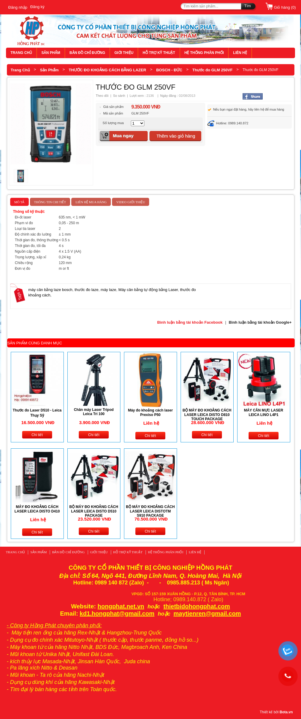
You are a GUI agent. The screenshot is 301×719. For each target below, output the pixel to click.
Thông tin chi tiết (50, 202)
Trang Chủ (20, 70)
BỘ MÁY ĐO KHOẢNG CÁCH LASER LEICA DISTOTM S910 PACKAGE (150, 511)
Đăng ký (37, 6)
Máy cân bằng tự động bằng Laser (148, 289)
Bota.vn (286, 712)
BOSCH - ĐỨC (169, 70)
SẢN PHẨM (50, 53)
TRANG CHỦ (21, 53)
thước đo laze (87, 289)
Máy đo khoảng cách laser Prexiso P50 (150, 412)
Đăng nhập (17, 7)
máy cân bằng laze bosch (50, 289)
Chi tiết (37, 435)
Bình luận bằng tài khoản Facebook (190, 322)
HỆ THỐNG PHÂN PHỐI (204, 53)
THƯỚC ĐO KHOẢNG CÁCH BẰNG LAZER (107, 70)
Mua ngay (123, 135)
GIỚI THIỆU (123, 53)
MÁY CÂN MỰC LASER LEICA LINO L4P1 (263, 412)
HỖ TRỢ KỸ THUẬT (159, 53)
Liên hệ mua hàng (91, 202)
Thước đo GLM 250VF (212, 70)
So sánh (119, 95)
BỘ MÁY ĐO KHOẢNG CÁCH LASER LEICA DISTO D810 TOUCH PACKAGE (207, 414)
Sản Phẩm (49, 70)
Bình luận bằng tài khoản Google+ (260, 322)
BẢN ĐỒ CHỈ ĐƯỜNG (87, 53)
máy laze (108, 289)
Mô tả (19, 202)
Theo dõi (102, 95)
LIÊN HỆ (240, 53)
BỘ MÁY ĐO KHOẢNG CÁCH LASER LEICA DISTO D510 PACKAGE (93, 511)
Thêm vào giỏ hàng (175, 135)
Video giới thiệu (130, 202)
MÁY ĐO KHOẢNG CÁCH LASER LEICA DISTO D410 (37, 509)
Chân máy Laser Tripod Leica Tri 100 (94, 412)
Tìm (247, 6)
